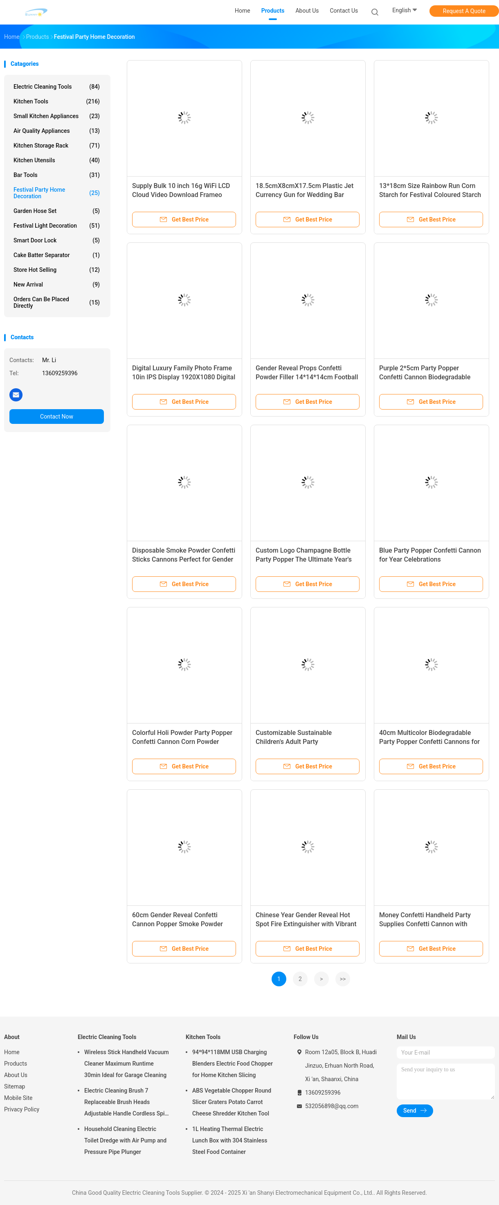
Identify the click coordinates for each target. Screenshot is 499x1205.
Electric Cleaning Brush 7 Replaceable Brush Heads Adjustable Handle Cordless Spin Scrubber (126, 1103)
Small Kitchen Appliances (56, 116)
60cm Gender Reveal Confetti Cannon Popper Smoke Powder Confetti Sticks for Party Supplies (180, 924)
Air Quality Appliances (56, 131)
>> (343, 979)
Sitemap (14, 1086)
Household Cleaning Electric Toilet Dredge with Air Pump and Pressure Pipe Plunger (125, 1140)
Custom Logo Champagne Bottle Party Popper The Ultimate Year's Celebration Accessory (304, 559)
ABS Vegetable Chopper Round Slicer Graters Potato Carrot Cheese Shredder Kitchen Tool (231, 1102)
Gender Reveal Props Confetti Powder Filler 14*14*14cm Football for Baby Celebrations (307, 377)
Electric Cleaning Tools (56, 87)
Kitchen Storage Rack (56, 145)
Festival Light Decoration (56, 226)
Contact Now (56, 416)
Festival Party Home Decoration (56, 192)
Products (15, 1063)
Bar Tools (56, 175)
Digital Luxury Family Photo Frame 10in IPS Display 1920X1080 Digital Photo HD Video (183, 377)
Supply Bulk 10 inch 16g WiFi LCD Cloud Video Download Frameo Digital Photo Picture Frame (181, 195)
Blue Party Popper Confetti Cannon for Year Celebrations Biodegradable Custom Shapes (430, 559)
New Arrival (56, 284)
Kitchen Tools (56, 101)
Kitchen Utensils (56, 160)
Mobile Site (18, 1098)
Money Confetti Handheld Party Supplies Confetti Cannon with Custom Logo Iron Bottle (425, 924)
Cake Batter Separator (56, 255)
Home (12, 1052)
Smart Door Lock (56, 240)
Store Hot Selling (56, 270)
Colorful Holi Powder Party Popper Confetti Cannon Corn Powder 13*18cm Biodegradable (182, 742)
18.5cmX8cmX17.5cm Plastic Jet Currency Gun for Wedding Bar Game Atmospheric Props (304, 195)
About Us (15, 1075)
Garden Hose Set (56, 211)
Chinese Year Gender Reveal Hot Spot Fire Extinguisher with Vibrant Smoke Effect (306, 924)
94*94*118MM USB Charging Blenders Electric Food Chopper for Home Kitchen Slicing (232, 1063)
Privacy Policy (21, 1109)
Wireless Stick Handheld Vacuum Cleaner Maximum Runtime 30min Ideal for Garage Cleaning (126, 1063)
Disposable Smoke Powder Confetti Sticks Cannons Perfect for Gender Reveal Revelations (183, 559)
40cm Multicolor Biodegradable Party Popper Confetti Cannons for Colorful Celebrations (429, 742)
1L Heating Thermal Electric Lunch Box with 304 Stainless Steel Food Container (229, 1140)
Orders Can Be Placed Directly (56, 302)
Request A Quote (464, 11)
